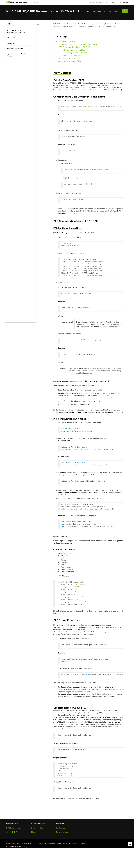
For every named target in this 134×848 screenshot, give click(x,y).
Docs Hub (23, 2)
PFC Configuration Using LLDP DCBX (75, 47)
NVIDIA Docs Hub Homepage (64, 24)
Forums (111, 2)
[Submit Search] (125, 11)
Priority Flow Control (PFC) (67, 41)
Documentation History (15, 48)
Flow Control (111, 26)
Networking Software (104, 24)
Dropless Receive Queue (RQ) (68, 61)
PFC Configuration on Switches (75, 53)
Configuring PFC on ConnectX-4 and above (78, 44)
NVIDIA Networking (85, 24)
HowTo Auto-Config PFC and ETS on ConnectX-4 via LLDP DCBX (84, 412)
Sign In (124, 2)
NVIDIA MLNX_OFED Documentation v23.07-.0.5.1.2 (83, 26)
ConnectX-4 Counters (71, 55)
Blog (104, 2)
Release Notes (12, 38)
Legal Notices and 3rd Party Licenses (16, 55)
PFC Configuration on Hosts (74, 50)
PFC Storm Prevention (68, 58)
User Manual (11, 43)
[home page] (12, 2)
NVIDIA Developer (93, 2)
